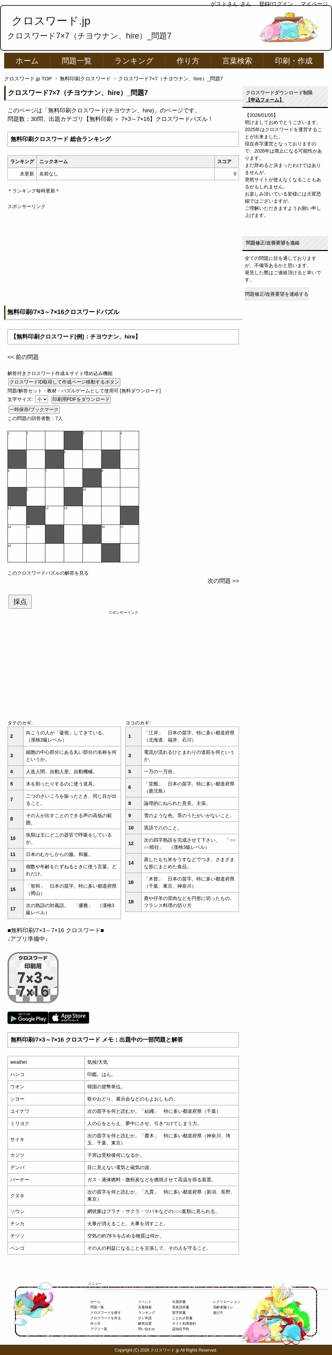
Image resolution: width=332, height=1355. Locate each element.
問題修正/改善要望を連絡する (276, 294)
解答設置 (145, 1323)
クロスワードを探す (105, 1312)
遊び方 (218, 1312)
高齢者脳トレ (223, 1307)
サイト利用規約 (184, 1323)
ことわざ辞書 (182, 1318)
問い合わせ (146, 1329)
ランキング (134, 61)
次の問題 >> (223, 581)
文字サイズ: (20, 399)
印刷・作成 (294, 61)
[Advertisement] (123, 258)
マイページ (314, 4)
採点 (20, 601)
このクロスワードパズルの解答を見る (48, 573)
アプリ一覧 (98, 1329)
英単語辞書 (180, 1307)
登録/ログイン (276, 4)
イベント (145, 1302)
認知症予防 (180, 1329)
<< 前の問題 (23, 357)
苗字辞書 (179, 1312)
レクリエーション (226, 1302)
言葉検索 (237, 61)
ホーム (27, 61)
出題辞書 (179, 1302)
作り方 (188, 61)
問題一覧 (77, 61)
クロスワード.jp (51, 21)
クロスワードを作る (105, 1318)
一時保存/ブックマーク (34, 409)
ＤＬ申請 (145, 1318)
